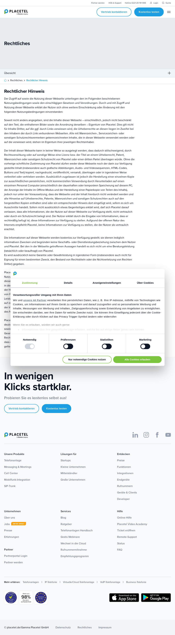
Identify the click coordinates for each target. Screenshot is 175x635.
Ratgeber (66, 524)
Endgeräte (123, 480)
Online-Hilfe (124, 518)
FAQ (119, 550)
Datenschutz (63, 627)
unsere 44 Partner (34, 300)
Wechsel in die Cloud (73, 543)
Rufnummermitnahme (74, 550)
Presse (8, 530)
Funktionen (124, 467)
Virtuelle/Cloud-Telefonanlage (78, 582)
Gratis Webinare (70, 537)
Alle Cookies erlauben (137, 359)
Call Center (11, 473)
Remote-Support (127, 537)
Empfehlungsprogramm (75, 556)
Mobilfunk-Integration (17, 480)
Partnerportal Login (15, 556)
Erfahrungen (11, 537)
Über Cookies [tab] (145, 282)
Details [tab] (68, 282)
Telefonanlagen (31, 582)
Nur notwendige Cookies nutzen (87, 359)
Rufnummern (125, 486)
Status (121, 543)
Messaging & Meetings (17, 467)
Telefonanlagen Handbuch (77, 530)
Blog (63, 518)
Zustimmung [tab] (30, 282)
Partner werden (13, 562)
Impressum (104, 627)
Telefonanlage (12, 460)
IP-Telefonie (51, 582)
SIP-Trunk (9, 486)
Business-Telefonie (136, 582)
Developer (123, 499)
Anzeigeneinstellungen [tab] (107, 282)
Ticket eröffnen (126, 530)
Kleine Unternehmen (73, 467)
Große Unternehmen (73, 480)
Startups (66, 460)
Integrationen (125, 473)
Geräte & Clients (127, 492)
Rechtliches (85, 627)
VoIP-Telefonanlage (110, 582)
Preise (121, 460)
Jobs (7, 524)
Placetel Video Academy (132, 524)
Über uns (9, 518)
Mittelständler (69, 473)
